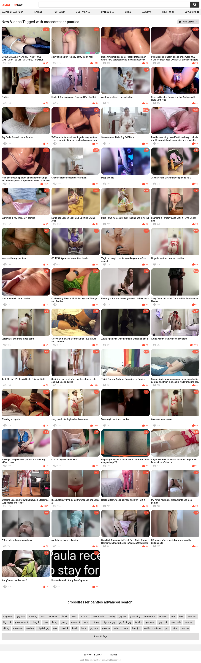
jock (86, 622)
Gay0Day (146, 12)
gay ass (106, 628)
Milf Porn (168, 12)
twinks (138, 622)
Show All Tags (100, 636)
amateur (163, 616)
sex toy (185, 628)
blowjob (36, 622)
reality (112, 616)
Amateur (12, 5)
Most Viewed (83, 12)
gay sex (122, 616)
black (74, 628)
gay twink (150, 622)
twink (74, 616)
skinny (6, 628)
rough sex (8, 616)
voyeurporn (192, 12)
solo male (176, 622)
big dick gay (43, 628)
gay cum (94, 628)
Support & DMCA (93, 654)
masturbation (98, 616)
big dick (64, 628)
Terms (113, 654)
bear (181, 616)
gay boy (30, 628)
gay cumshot (21, 622)
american (53, 616)
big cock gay (109, 622)
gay (55, 628)
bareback (192, 616)
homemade (149, 616)
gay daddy (135, 616)
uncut (125, 628)
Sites (128, 12)
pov (167, 628)
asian (116, 628)
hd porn (84, 616)
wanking (33, 616)
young (64, 622)
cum (173, 616)
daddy (54, 622)
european (17, 628)
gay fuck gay (125, 622)
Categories (107, 12)
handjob (136, 628)
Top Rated (59, 12)
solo (45, 622)
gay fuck (21, 616)
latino (175, 628)
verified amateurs (152, 628)
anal (43, 616)
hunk (83, 628)
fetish (65, 616)
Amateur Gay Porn (12, 12)
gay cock (163, 622)
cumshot (75, 622)
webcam (189, 622)
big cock (7, 622)
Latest (38, 12)
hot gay (95, 622)
